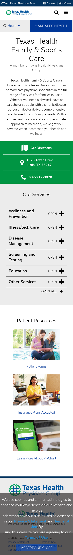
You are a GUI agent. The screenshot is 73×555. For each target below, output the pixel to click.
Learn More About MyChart (36, 458)
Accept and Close (36, 548)
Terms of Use (36, 537)
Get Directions (41, 148)
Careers (49, 3)
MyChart (65, 3)
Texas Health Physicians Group (18, 3)
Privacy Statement (30, 521)
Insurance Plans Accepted (36, 412)
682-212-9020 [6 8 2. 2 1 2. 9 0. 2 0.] (40, 177)
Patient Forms (36, 366)
